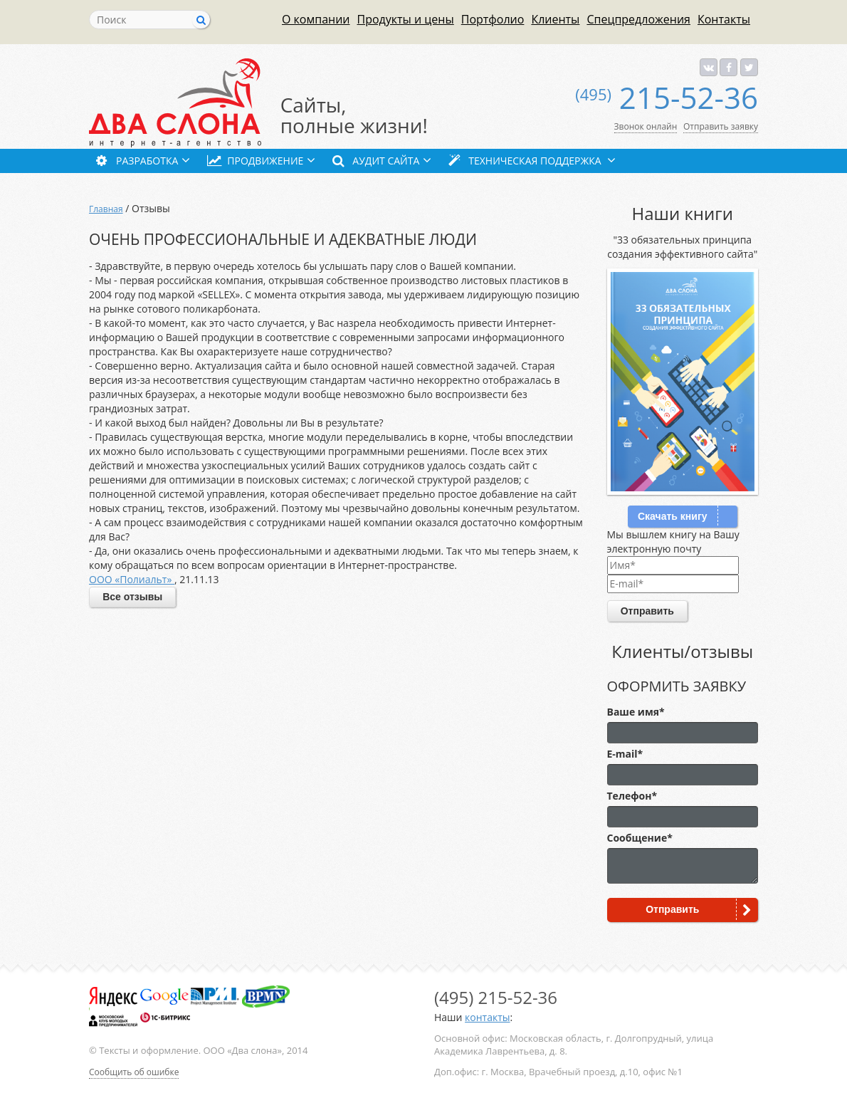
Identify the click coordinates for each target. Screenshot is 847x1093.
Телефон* (632, 795)
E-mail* (625, 753)
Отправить (647, 611)
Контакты (724, 18)
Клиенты (555, 18)
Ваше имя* (636, 711)
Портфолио (493, 18)
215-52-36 (666, 97)
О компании (316, 18)
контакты (487, 1017)
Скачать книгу (672, 516)
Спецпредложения (638, 18)
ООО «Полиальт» (131, 579)
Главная (106, 209)
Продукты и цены (405, 18)
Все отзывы (132, 596)
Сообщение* (640, 837)
